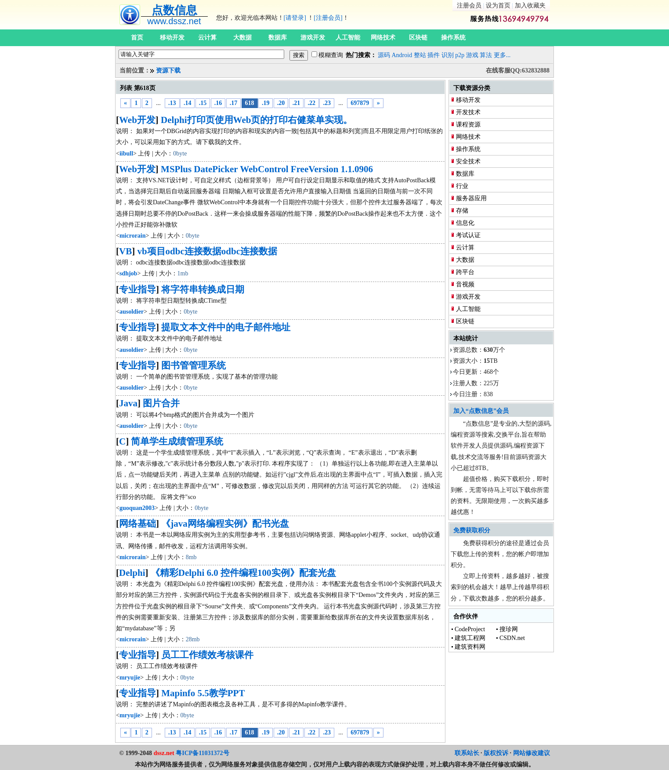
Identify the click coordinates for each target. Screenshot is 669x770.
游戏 (472, 55)
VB (125, 251)
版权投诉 (496, 753)
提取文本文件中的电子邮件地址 (225, 327)
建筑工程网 (470, 638)
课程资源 (468, 124)
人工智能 (348, 37)
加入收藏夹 (530, 5)
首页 (137, 37)
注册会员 (469, 5)
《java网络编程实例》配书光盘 (225, 523)
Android (402, 55)
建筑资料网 (470, 646)
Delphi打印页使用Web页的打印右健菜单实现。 (256, 120)
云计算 (207, 37)
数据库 (277, 37)
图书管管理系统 (193, 365)
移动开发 (172, 37)
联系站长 (467, 753)
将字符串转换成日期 (202, 289)
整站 (420, 55)
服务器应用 (471, 198)
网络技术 (383, 37)
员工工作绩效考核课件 (207, 655)
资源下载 (168, 70)
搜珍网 (508, 629)
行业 (462, 186)
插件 (433, 55)
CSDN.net (512, 638)
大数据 (242, 37)
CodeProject (470, 629)
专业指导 (137, 289)
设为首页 (498, 5)
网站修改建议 (531, 753)
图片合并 (161, 403)
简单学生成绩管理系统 (177, 441)
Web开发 (137, 120)
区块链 (418, 37)
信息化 (465, 223)
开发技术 (468, 112)
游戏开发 (312, 37)
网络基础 (137, 523)
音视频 (465, 284)
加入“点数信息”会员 (481, 411)
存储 (462, 210)
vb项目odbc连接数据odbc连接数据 (207, 251)
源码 (384, 55)
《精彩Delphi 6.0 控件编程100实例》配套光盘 (243, 573)
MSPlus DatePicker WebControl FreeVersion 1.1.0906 (267, 169)
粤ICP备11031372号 (202, 753)
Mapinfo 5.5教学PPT (203, 693)
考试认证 (468, 235)
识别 (447, 55)
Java (128, 403)
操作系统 (453, 37)
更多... (502, 55)
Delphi (132, 573)
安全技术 (468, 161)
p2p (459, 55)
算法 (486, 55)
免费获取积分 (471, 530)
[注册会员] (328, 17)
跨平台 (465, 272)
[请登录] (295, 17)
